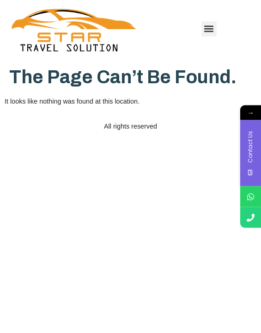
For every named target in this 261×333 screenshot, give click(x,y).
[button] (209, 29)
